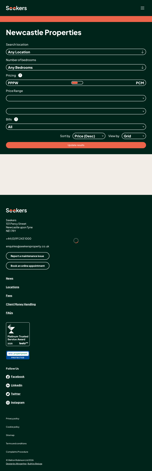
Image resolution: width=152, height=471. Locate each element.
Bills (9, 119)
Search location (17, 44)
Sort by (65, 136)
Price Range (14, 91)
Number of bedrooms (21, 60)
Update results (76, 145)
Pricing (11, 75)
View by (113, 136)
